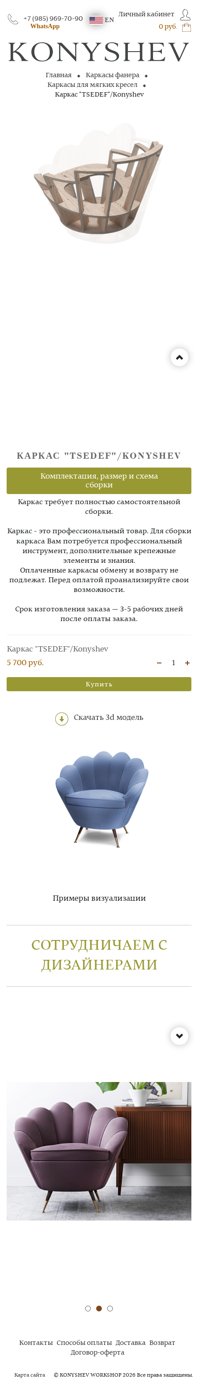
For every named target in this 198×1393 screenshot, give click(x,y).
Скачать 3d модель (99, 719)
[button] (88, 1308)
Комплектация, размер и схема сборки (99, 481)
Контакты (36, 1343)
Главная (58, 75)
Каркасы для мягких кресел (92, 85)
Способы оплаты (84, 1343)
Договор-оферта (97, 1353)
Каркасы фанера (112, 75)
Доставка (131, 1343)
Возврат (162, 1343)
